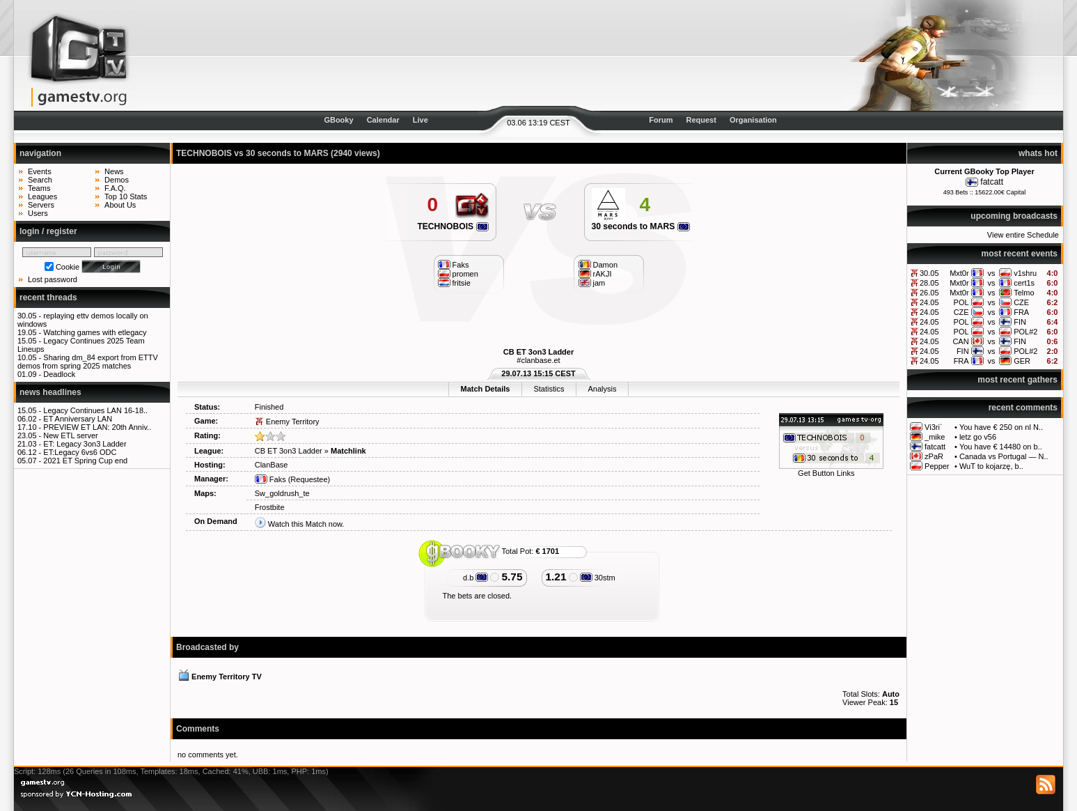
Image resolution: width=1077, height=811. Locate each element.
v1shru (1025, 273)
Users (38, 213)
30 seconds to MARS (641, 226)
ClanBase (271, 465)
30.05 (929, 273)
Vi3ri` (933, 427)
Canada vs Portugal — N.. (1003, 456)
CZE (1021, 302)
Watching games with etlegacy (94, 332)
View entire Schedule (1023, 235)
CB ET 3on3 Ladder (538, 352)
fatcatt (991, 182)
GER (1022, 361)
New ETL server (70, 435)
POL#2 (1025, 331)
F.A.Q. (115, 188)
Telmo (1024, 292)
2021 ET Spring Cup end (85, 460)
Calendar (383, 120)
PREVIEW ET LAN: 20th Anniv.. (97, 427)
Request (701, 120)
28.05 (929, 283)
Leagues (42, 196)
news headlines (50, 392)
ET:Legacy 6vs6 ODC (79, 452)
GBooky (338, 120)
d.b (475, 577)
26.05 (929, 292)
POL (961, 302)
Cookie (67, 267)
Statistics (548, 389)
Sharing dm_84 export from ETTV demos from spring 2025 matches (87, 361)
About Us (120, 205)
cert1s (1024, 283)
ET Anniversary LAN (77, 419)
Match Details (485, 389)
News (114, 171)
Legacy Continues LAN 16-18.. (95, 410)
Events (40, 171)
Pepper (937, 466)
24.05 (929, 302)
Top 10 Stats (125, 196)
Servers (41, 205)
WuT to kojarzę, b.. (991, 466)
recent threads (48, 297)
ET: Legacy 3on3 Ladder (84, 444)
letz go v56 (977, 437)
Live (420, 120)
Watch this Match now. (306, 524)
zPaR (934, 456)
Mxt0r (959, 273)
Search (40, 180)
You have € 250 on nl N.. (1001, 427)
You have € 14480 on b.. (1000, 446)
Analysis (602, 389)
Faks (270, 479)
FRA (1021, 312)
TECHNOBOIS (452, 226)
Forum (661, 120)
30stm (597, 577)
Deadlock (59, 374)
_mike (935, 437)
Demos (116, 180)
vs (991, 273)
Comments (197, 729)
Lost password (52, 279)
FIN (1020, 322)
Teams (39, 188)
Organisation (753, 120)
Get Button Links (826, 473)
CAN (960, 341)
